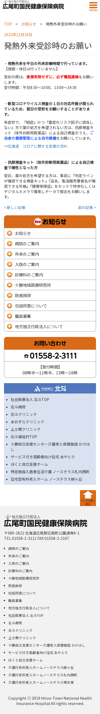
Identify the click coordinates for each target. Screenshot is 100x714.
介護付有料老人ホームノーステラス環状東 (41, 682)
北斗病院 (18, 406)
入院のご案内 (27, 264)
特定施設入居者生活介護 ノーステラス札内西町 (50, 471)
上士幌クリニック (26, 429)
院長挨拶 (23, 295)
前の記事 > (87, 207)
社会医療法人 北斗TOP (30, 399)
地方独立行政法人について (39, 326)
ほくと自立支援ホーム (29, 464)
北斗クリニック (24, 414)
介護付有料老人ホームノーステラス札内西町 (42, 674)
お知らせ (23, 233)
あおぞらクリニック (27, 421)
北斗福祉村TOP (24, 436)
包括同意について (31, 306)
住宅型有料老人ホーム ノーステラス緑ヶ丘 (46, 479)
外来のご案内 (27, 254)
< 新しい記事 (15, 207)
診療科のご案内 (29, 274)
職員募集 (23, 316)
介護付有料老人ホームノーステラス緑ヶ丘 (41, 667)
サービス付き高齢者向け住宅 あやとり (43, 456)
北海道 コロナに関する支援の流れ (37, 146)
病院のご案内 (27, 243)
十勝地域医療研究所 (33, 285)
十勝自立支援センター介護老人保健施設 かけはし (46, 645)
